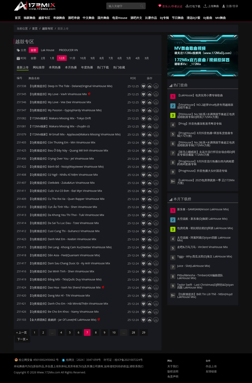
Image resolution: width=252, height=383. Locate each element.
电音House (119, 18)
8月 (102, 58)
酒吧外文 (136, 18)
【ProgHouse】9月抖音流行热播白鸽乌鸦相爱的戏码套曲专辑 (205, 163)
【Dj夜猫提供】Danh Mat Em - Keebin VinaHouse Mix (62, 239)
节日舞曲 (178, 18)
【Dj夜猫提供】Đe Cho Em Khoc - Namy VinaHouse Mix (64, 311)
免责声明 (172, 376)
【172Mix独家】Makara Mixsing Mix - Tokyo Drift (60, 118)
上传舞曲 (211, 6)
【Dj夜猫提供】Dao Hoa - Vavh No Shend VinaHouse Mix (65, 287)
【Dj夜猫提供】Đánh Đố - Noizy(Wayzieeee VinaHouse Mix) (66, 166)
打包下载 (193, 6)
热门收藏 (119, 67)
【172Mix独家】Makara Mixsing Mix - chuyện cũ (59, 126)
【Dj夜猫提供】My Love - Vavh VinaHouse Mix (58, 94)
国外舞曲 (103, 18)
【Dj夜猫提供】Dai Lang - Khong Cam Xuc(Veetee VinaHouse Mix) (70, 247)
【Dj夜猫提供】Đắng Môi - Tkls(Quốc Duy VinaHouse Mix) (65, 279)
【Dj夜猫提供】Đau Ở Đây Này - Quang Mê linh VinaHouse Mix (68, 150)
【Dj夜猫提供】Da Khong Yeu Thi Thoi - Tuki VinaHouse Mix (66, 215)
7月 (111, 58)
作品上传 (211, 366)
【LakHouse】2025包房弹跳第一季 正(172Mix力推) (206, 182)
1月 (52, 58)
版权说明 (172, 371)
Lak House (47, 50)
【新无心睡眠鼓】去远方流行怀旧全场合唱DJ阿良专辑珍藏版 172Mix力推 (206, 153)
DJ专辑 (164, 18)
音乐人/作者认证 (170, 6)
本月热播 (71, 67)
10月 (83, 58)
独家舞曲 (29, 18)
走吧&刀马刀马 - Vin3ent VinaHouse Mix (202, 247)
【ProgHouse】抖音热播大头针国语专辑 (202, 171)
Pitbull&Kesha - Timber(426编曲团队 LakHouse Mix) (200, 277)
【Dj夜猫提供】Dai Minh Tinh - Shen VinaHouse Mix (61, 271)
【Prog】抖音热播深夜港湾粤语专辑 (199, 123)
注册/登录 (230, 6)
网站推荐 (39, 67)
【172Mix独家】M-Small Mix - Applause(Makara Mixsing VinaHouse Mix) (74, 134)
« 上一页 (21, 332)
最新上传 (23, 67)
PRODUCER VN (68, 50)
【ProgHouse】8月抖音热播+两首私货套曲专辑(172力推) (205, 135)
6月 (120, 58)
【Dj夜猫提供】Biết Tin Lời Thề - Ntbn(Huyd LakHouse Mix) (205, 296)
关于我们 (172, 366)
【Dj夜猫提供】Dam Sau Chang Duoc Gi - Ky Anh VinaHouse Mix (69, 263)
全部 (33, 50)
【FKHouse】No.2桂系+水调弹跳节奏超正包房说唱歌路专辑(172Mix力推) (206, 144)
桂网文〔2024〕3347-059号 (83, 360)
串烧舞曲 (59, 18)
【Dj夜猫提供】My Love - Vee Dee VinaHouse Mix (60, 102)
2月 (43, 58)
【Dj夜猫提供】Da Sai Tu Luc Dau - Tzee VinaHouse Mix (64, 223)
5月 (129, 58)
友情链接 (211, 371)
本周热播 (55, 67)
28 (133, 332)
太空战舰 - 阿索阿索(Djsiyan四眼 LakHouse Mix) (204, 239)
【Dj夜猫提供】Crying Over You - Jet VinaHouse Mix (61, 158)
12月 (62, 58)
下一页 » (22, 339)
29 (143, 332)
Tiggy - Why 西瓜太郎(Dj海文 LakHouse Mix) (204, 256)
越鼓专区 (44, 18)
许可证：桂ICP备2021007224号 (123, 360)
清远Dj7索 (193, 18)
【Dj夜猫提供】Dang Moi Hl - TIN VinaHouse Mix (59, 295)
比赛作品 (151, 18)
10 (114, 332)
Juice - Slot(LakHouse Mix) (193, 266)
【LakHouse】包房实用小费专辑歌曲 (200, 95)
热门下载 (103, 67)
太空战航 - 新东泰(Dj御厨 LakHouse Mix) (202, 218)
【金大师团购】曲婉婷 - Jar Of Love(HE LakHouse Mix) (62, 319)
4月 (137, 58)
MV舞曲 (220, 18)
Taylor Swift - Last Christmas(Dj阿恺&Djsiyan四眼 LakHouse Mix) (205, 286)
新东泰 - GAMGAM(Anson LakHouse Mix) (203, 209)
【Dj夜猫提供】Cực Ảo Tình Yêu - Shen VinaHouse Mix (63, 207)
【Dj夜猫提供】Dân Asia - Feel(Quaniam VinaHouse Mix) (64, 255)
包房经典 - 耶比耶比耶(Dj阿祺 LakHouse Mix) (205, 228)
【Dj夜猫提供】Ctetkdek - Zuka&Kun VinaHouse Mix (62, 183)
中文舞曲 (88, 18)
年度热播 (87, 67)
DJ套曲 (207, 18)
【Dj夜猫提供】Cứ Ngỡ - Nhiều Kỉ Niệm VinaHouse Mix (63, 174)
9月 (93, 58)
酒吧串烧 (74, 18)
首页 (18, 18)
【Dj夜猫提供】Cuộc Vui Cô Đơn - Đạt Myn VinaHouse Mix (65, 191)
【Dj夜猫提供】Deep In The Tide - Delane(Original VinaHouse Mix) (70, 86)
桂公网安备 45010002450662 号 (39, 360)
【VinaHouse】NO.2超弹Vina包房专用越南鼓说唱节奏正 (205, 106)
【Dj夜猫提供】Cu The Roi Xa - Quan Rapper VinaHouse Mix (67, 199)
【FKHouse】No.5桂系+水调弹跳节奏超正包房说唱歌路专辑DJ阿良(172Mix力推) (206, 116)
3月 (147, 58)
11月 (72, 58)
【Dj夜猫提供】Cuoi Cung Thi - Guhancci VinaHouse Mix (64, 231)
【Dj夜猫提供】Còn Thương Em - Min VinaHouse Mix (62, 142)
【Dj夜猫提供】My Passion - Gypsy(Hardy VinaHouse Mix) (65, 110)
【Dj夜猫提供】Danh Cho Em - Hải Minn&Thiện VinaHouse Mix (68, 303)
